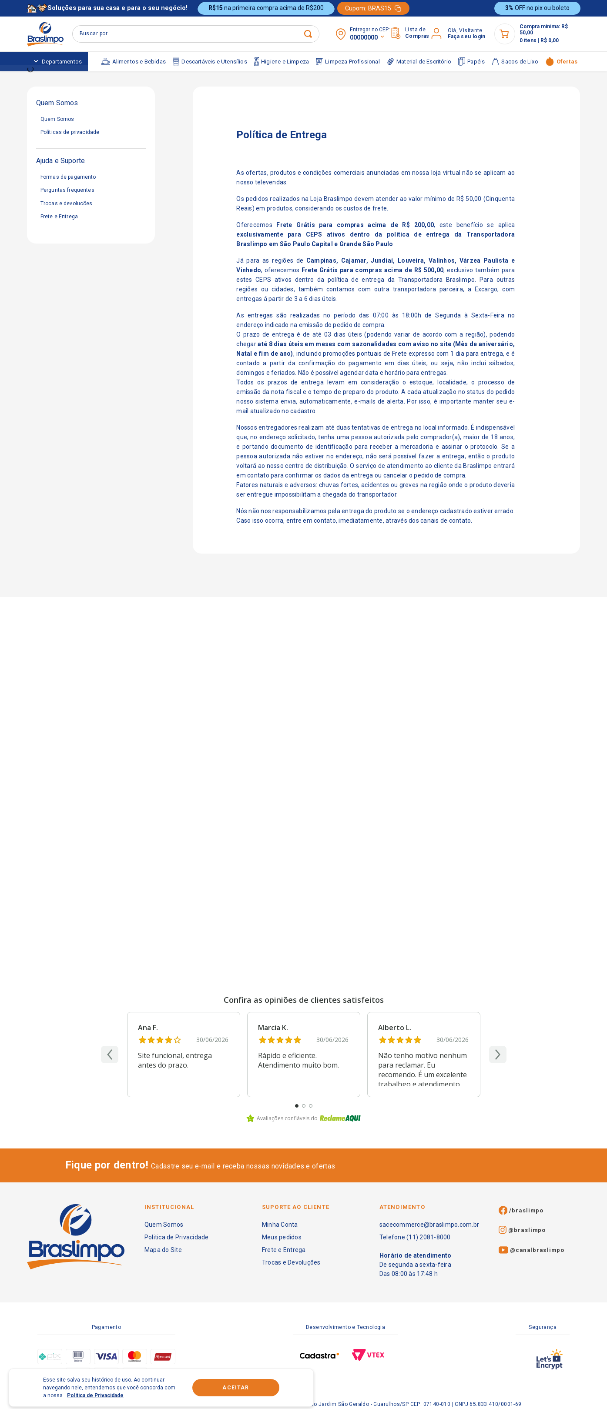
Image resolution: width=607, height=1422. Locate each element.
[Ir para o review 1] (296, 1106)
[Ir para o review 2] (303, 1106)
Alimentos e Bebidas (133, 61)
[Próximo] (497, 1054)
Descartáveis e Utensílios (210, 61)
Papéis (471, 61)
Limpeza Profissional (348, 62)
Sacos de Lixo (515, 61)
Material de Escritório (419, 61)
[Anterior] (109, 1054)
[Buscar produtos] (187, 34)
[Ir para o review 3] (310, 1106)
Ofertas (561, 61)
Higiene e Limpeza (281, 61)
